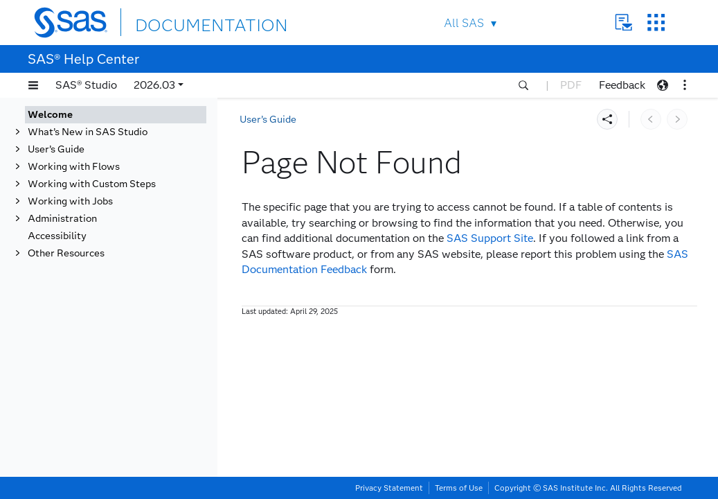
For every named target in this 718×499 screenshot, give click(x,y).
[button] (33, 85)
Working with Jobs (70, 201)
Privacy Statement (389, 488)
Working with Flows (74, 167)
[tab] (115, 114)
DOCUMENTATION (185, 21)
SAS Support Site (490, 238)
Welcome (50, 115)
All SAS (464, 23)
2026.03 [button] (154, 84)
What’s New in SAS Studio (87, 132)
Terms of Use (459, 488)
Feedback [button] (622, 84)
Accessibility (57, 236)
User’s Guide (56, 149)
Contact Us (623, 22)
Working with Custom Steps (92, 184)
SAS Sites (656, 22)
